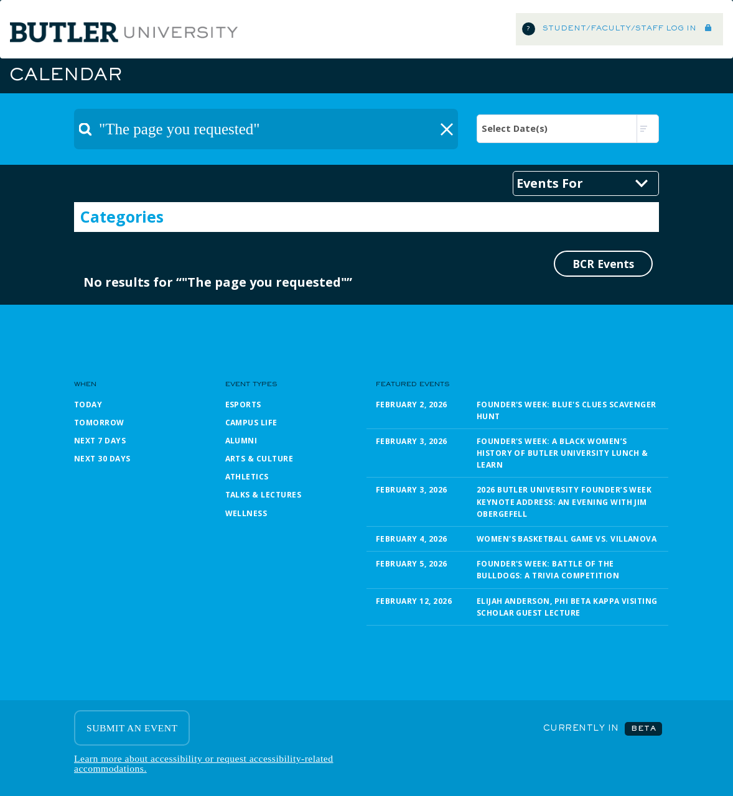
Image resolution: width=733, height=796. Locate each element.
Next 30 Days (102, 458)
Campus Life (251, 422)
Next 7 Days (100, 440)
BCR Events (603, 263)
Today (88, 404)
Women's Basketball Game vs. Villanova (567, 539)
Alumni (241, 440)
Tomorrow (99, 422)
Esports (243, 404)
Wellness (246, 513)
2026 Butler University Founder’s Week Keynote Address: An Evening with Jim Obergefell (564, 501)
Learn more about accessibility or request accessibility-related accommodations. (203, 763)
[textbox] (266, 129)
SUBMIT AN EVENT (131, 728)
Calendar (65, 76)
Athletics (247, 476)
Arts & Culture (259, 458)
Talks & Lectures (263, 494)
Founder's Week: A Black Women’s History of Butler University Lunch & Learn (562, 453)
